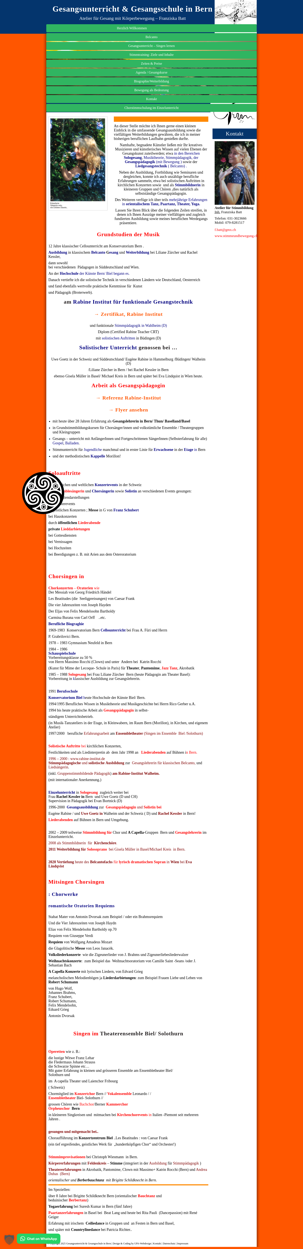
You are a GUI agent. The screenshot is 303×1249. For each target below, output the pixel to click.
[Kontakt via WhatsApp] (38, 1240)
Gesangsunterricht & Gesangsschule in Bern (133, 8)
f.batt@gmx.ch (225, 343)
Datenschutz (169, 1243)
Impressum (182, 1243)
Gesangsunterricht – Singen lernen (234, 153)
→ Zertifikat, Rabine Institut (128, 314)
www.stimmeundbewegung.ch (236, 349)
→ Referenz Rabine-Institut (128, 398)
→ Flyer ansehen (128, 410)
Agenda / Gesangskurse (234, 187)
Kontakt (234, 214)
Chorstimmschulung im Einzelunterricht (235, 225)
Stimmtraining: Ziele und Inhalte (235, 167)
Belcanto (235, 142)
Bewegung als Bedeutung (234, 205)
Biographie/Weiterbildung (234, 196)
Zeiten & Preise (234, 179)
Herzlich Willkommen (235, 133)
